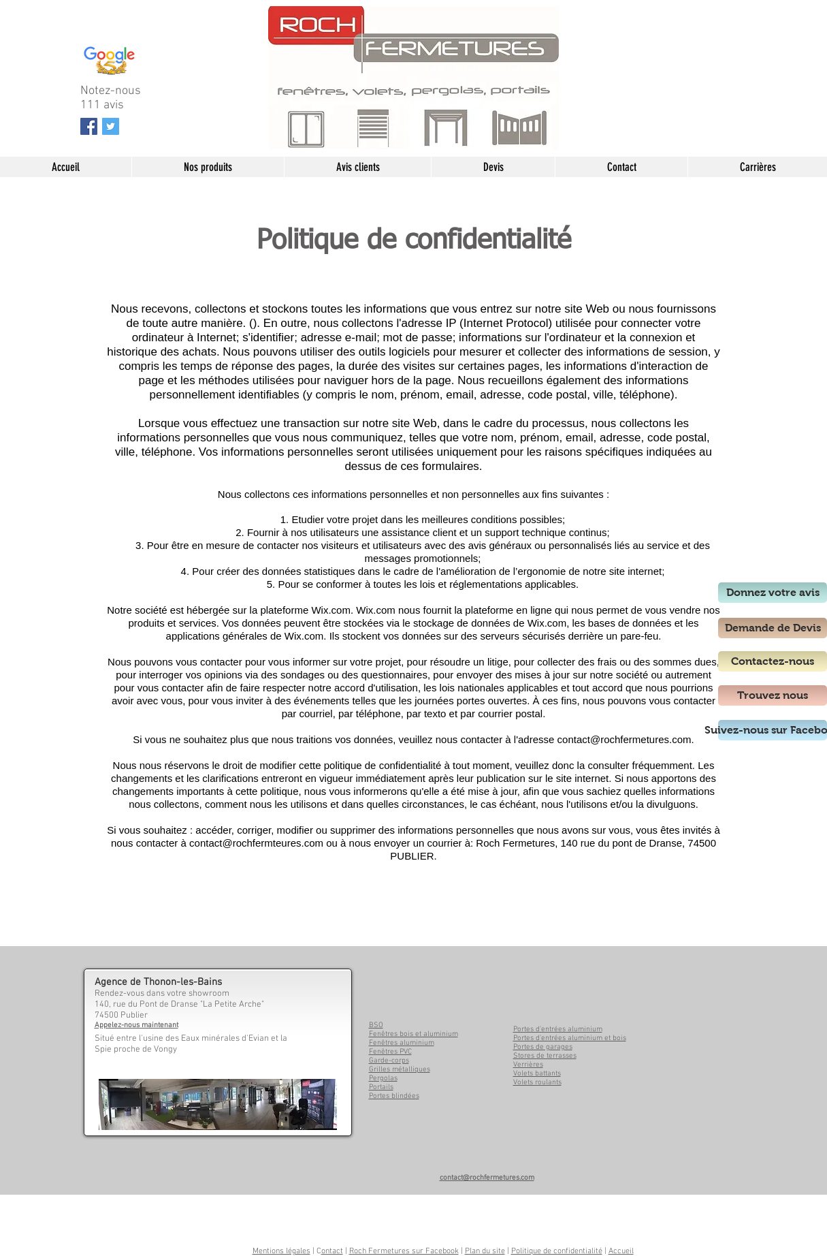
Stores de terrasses (545, 1056)
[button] (207, 167)
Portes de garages (542, 1047)
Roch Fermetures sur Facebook (404, 1251)
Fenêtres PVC (390, 1052)
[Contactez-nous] (772, 661)
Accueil (621, 1251)
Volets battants (537, 1073)
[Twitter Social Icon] (110, 126)
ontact (332, 1251)
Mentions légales (281, 1251)
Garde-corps (389, 1060)
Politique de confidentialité (556, 1251)
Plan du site (485, 1251)
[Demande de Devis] (772, 628)
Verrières (528, 1065)
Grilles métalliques (399, 1069)
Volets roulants (537, 1082)
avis (113, 105)
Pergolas (383, 1078)
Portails (381, 1087)
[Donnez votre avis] (772, 592)
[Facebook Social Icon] (88, 126)
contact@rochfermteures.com (256, 843)
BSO (376, 1025)
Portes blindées (394, 1096)
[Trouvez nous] (772, 695)
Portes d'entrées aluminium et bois (569, 1038)
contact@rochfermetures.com (624, 739)
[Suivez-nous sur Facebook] (772, 730)
